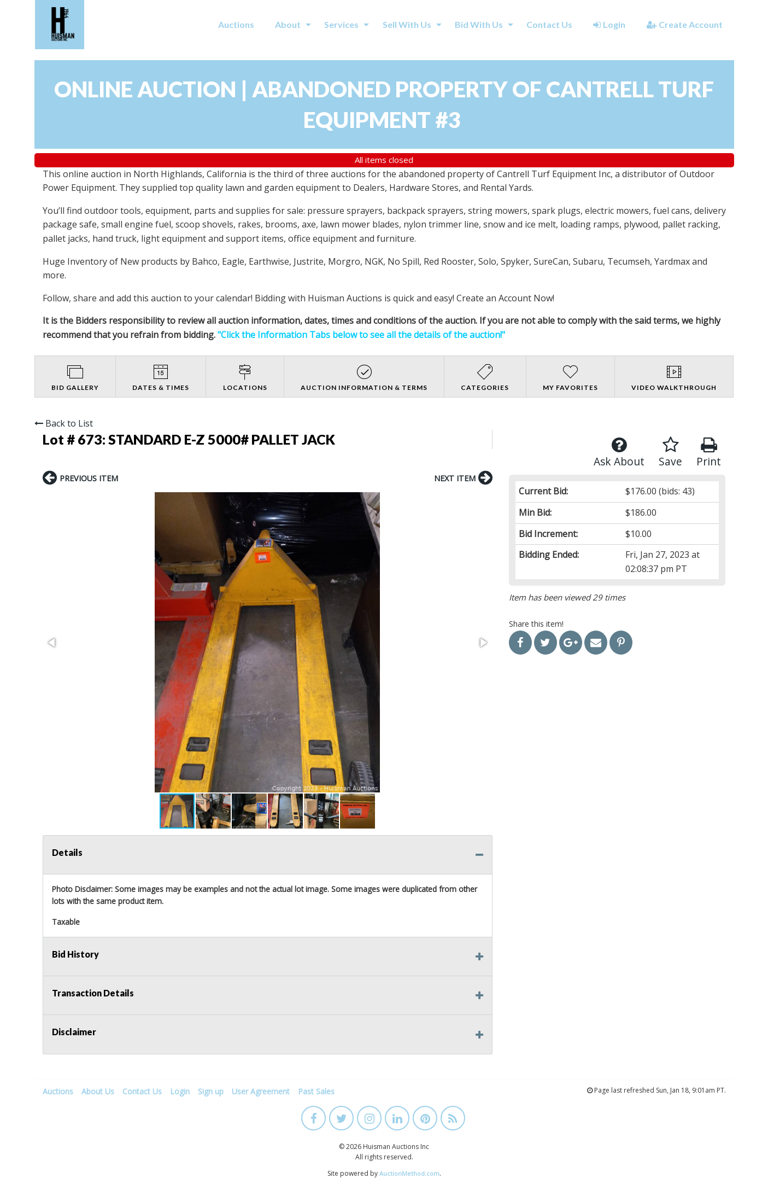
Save (670, 452)
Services (341, 24)
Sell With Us (407, 24)
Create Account (685, 24)
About (288, 24)
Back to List (63, 423)
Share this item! (536, 624)
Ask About (619, 452)
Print (708, 452)
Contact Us (549, 24)
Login (609, 24)
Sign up (211, 1091)
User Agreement (261, 1091)
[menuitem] (236, 24)
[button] (52, 642)
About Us (97, 1091)
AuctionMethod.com (409, 1173)
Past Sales (316, 1091)
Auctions (236, 24)
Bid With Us (479, 24)
